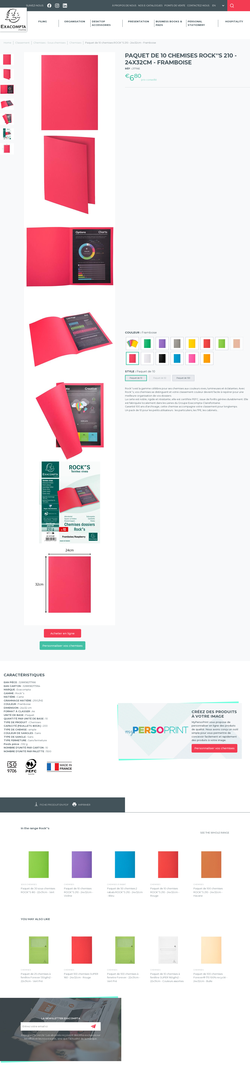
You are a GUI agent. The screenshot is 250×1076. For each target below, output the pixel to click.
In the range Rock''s (35, 828)
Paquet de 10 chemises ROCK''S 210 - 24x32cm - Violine (78, 892)
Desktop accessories (101, 23)
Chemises (75, 42)
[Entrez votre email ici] (61, 1026)
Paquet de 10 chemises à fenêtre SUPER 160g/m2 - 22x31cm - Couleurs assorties (167, 977)
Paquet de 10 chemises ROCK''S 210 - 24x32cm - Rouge (164, 892)
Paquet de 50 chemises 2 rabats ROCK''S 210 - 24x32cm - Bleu (125, 892)
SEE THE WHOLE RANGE (214, 832)
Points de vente (174, 5)
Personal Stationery (196, 23)
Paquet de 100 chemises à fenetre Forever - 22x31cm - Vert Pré (123, 977)
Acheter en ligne (62, 633)
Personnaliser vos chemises (62, 645)
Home (7, 42)
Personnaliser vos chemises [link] (214, 748)
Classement (22, 42)
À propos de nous (124, 5)
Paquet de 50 (159, 378)
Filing (42, 21)
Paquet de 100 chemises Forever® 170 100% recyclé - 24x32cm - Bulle (210, 977)
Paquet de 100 (183, 378)
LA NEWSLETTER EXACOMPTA (60, 1018)
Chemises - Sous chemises (49, 42)
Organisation (74, 21)
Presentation (138, 21)
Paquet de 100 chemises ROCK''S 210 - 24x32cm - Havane (208, 892)
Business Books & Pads (169, 23)
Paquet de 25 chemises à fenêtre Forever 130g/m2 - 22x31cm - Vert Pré (36, 977)
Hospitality (234, 21)
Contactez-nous (198, 5)
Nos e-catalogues (150, 5)
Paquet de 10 (136, 378)
